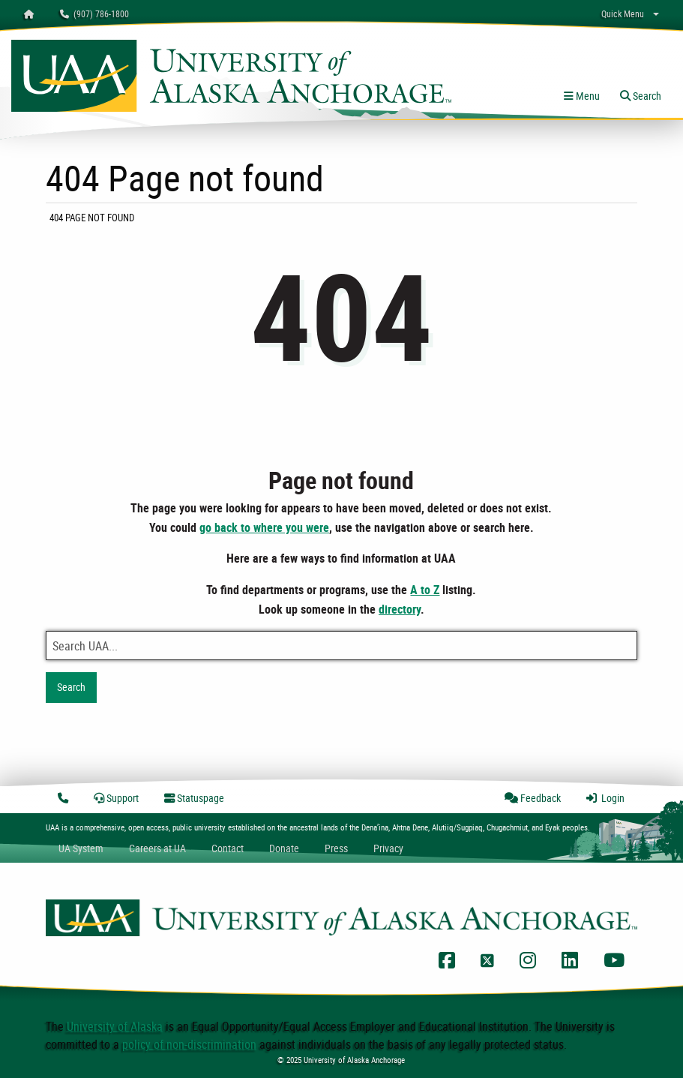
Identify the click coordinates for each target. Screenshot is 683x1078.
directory (400, 609)
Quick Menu (622, 14)
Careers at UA (157, 848)
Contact (227, 848)
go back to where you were (264, 527)
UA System (80, 848)
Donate (284, 848)
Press (336, 848)
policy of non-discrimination (189, 1044)
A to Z (424, 589)
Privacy (388, 848)
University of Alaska (115, 1026)
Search (71, 687)
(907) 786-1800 (94, 14)
